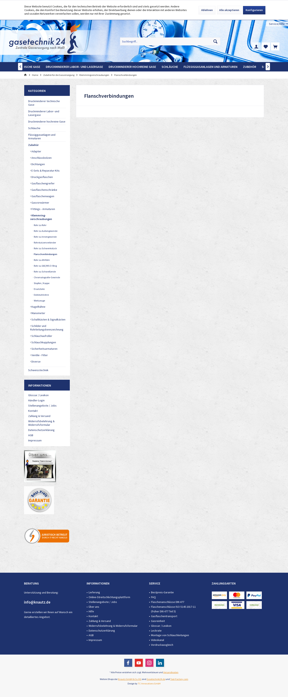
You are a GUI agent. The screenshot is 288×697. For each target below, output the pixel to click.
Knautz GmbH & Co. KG (129, 679)
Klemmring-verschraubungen (41, 217)
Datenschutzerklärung (41, 430)
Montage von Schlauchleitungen (170, 635)
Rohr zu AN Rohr (41, 259)
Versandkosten (170, 672)
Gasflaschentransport (164, 616)
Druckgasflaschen (42, 177)
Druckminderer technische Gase (44, 102)
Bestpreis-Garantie (162, 592)
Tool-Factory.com (179, 679)
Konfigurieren (254, 10)
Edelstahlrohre (41, 294)
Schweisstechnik (38, 370)
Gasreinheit (158, 621)
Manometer (38, 313)
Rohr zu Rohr (39, 225)
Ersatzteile (39, 288)
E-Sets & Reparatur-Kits (45, 170)
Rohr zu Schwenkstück (45, 248)
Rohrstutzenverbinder (44, 242)
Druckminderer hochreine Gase (46, 121)
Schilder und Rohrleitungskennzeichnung (46, 327)
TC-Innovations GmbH (149, 683)
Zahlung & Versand (39, 416)
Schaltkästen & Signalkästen (48, 319)
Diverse (36, 361)
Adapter (36, 151)
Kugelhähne (38, 306)
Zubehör (33, 145)
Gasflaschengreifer (43, 183)
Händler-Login (36, 400)
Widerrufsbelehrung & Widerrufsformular (41, 423)
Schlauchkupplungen (43, 342)
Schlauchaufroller (41, 336)
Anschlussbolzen (41, 158)
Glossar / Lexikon (38, 395)
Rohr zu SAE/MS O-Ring (45, 265)
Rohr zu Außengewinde (45, 230)
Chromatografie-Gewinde (46, 277)
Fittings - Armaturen (43, 209)
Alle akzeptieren (229, 10)
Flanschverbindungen (45, 254)
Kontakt (33, 411)
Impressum (35, 440)
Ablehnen (207, 10)
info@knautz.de (37, 602)
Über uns (94, 607)
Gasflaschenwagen (42, 196)
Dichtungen (38, 164)
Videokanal (157, 640)
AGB (30, 435)
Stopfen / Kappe (41, 283)
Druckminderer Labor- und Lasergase (43, 113)
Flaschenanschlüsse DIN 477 (167, 602)
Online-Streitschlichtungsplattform (109, 597)
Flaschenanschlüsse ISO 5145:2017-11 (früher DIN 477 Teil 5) (173, 609)
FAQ (153, 597)
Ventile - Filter (39, 355)
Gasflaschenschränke (44, 190)
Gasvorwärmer (40, 202)
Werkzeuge (39, 300)
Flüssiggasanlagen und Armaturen (41, 136)
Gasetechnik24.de (156, 679)
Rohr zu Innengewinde (45, 236)
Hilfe (91, 611)
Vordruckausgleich (162, 645)
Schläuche (34, 128)
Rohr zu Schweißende (44, 271)
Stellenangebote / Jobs (42, 405)
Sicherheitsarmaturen (44, 349)
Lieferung (94, 592)
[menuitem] (277, 23)
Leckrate (156, 630)
